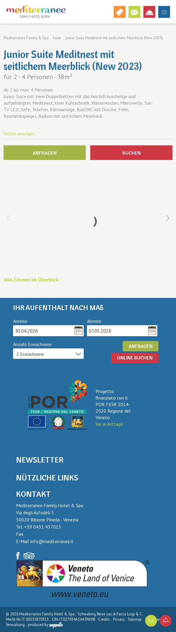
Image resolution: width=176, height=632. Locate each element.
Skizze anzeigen (19, 133)
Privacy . (120, 619)
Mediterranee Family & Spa (26, 37)
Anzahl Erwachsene (32, 344)
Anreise (20, 321)
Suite (57, 37)
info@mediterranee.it (52, 541)
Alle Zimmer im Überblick (31, 279)
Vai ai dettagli (109, 424)
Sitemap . (136, 619)
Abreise (94, 321)
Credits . (105, 619)
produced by (45, 625)
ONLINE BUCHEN (135, 358)
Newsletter (40, 460)
